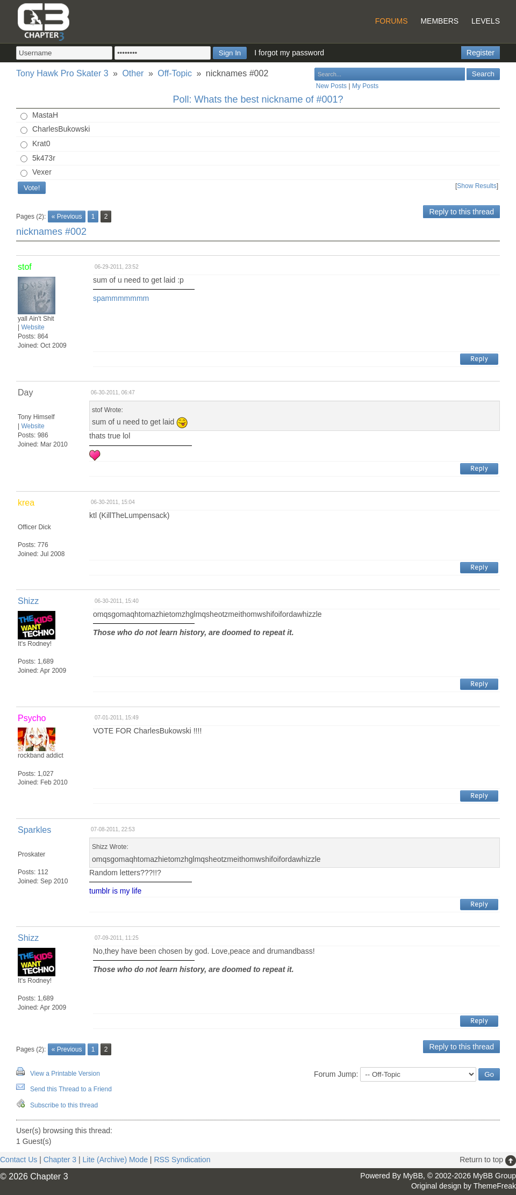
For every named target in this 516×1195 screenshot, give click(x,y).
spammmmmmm (121, 298)
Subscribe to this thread (64, 1105)
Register (480, 52)
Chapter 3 (60, 1159)
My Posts (365, 86)
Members (439, 21)
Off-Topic (174, 73)
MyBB (413, 1175)
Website (32, 327)
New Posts (331, 86)
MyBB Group (494, 1175)
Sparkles (34, 829)
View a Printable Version (65, 1073)
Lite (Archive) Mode (115, 1159)
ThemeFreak (495, 1186)
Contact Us (18, 1159)
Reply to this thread (461, 211)
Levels (485, 21)
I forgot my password (289, 52)
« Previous (67, 216)
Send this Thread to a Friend (71, 1089)
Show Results (476, 186)
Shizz (28, 601)
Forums (391, 21)
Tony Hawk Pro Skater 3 (62, 73)
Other (133, 73)
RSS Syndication (182, 1159)
